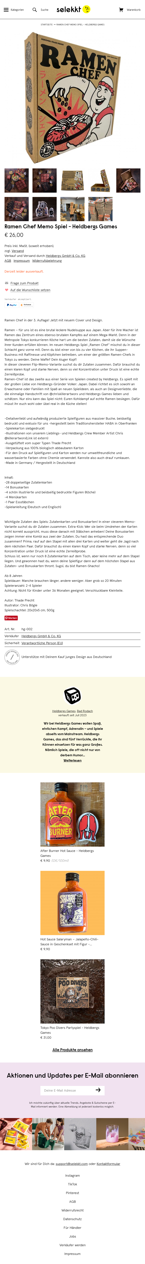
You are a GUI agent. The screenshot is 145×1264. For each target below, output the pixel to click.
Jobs (72, 1236)
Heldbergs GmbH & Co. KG (65, 256)
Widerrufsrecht (73, 1210)
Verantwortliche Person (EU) (42, 643)
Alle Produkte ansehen (72, 1050)
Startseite (47, 25)
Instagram (72, 1175)
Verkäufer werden (72, 1245)
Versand (18, 251)
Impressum (72, 1254)
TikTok (72, 1184)
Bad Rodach (85, 711)
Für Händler (72, 1228)
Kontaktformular (108, 1164)
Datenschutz (72, 1219)
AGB (72, 1202)
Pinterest (72, 1193)
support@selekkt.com (72, 1164)
